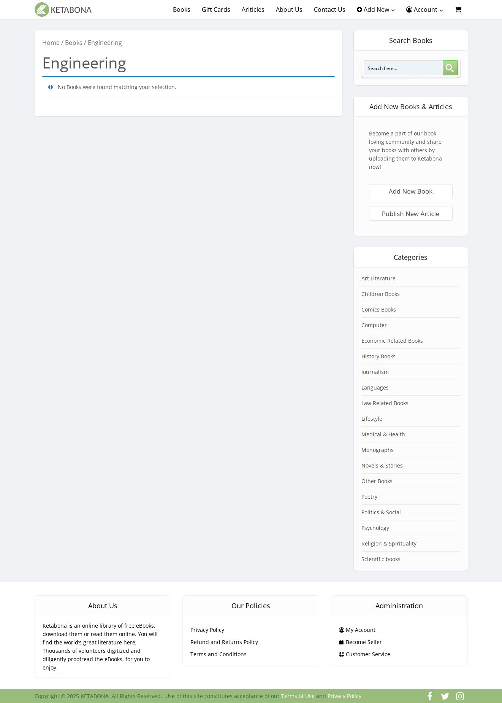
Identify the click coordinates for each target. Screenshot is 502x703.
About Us (289, 9)
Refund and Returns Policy (224, 642)
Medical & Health (383, 434)
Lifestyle (371, 418)
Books (181, 9)
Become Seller (360, 642)
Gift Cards (216, 9)
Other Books (377, 481)
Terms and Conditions (218, 654)
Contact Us (329, 9)
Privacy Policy (207, 629)
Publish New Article (411, 213)
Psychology (375, 527)
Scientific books (381, 559)
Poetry (369, 496)
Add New (373, 9)
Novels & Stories (382, 465)
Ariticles (253, 9)
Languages (375, 387)
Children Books (380, 293)
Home (51, 42)
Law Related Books (385, 403)
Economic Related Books (392, 340)
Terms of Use (298, 696)
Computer (374, 325)
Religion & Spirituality (388, 543)
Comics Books (378, 309)
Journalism (375, 371)
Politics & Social (381, 512)
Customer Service (364, 654)
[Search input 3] (403, 68)
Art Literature (378, 278)
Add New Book (410, 191)
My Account (357, 629)
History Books (378, 356)
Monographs (377, 449)
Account (421, 9)
